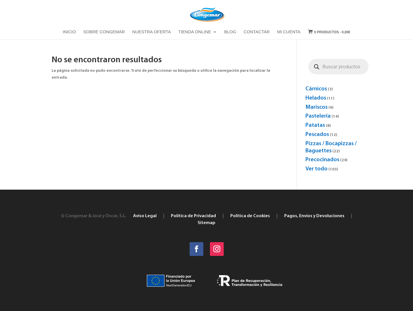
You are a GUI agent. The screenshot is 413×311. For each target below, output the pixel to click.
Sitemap (206, 223)
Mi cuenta (288, 32)
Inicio (69, 32)
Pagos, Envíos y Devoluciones (314, 216)
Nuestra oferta (151, 32)
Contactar (256, 32)
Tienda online (194, 32)
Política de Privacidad (193, 216)
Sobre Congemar (104, 32)
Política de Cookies (250, 216)
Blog (230, 32)
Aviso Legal (145, 216)
